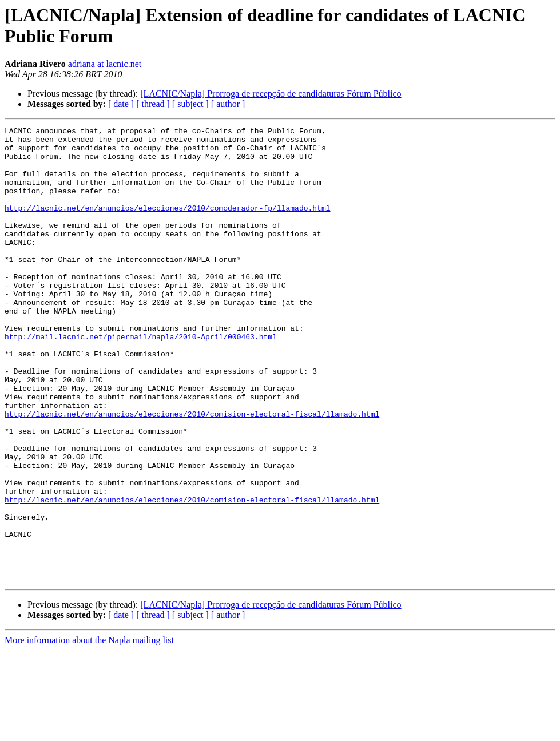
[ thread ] (153, 104)
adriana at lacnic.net (104, 64)
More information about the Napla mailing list (89, 731)
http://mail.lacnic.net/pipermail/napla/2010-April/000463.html (141, 379)
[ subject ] (190, 104)
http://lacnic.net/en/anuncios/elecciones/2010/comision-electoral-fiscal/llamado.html (192, 472)
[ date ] (121, 104)
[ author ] (228, 104)
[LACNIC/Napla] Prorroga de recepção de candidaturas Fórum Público (270, 93)
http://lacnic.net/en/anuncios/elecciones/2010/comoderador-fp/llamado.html (167, 225)
